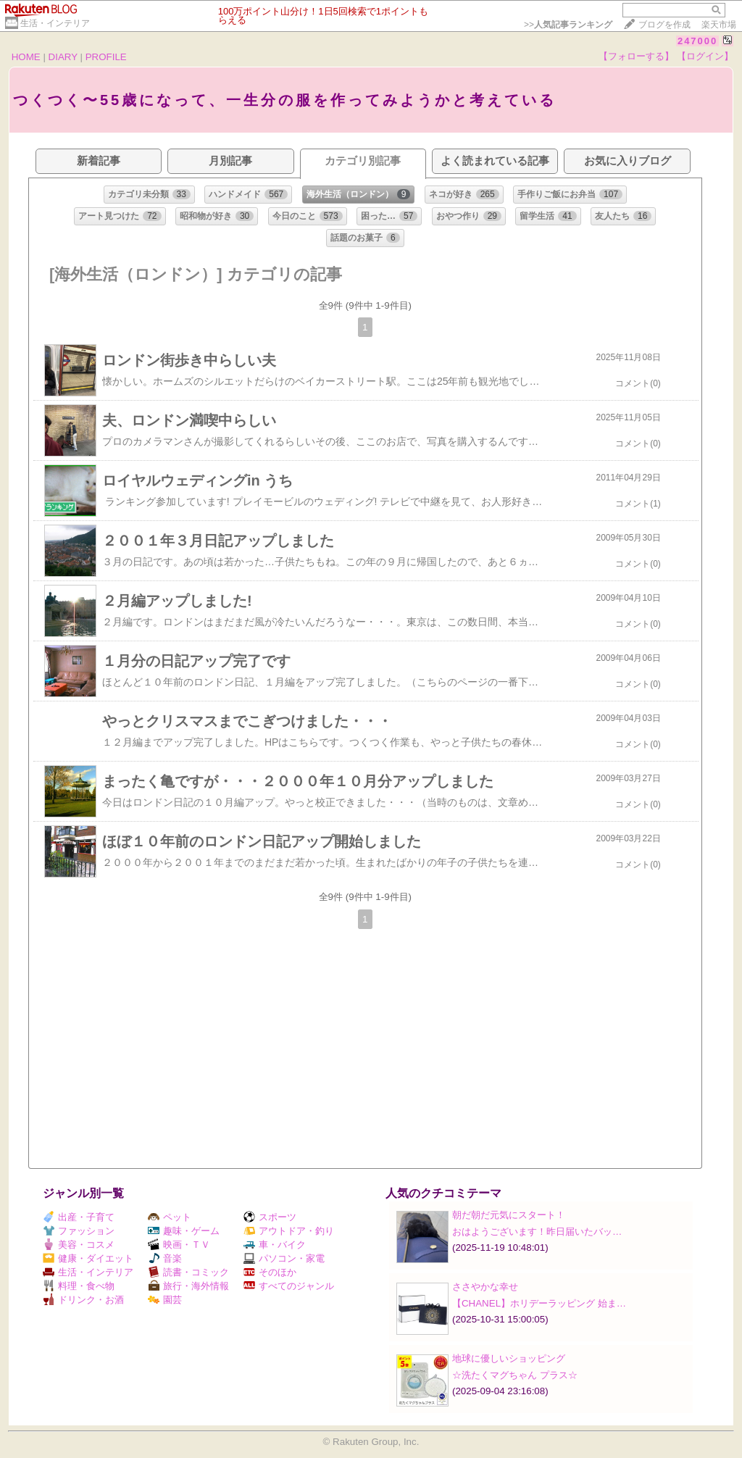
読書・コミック (188, 1272)
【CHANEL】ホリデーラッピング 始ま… (539, 1303)
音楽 (165, 1258)
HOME (26, 56)
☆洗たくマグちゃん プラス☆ (515, 1375)
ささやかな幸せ (485, 1286)
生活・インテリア (55, 23)
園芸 (165, 1299)
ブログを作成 (664, 25)
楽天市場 (718, 25)
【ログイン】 (705, 56)
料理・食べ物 (78, 1285)
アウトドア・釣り (288, 1230)
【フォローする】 (636, 56)
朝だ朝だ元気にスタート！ (508, 1214)
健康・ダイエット (88, 1258)
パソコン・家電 (284, 1258)
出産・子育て (78, 1217)
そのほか (269, 1272)
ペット (169, 1217)
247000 (697, 41)
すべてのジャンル (288, 1285)
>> (568, 25)
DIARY (63, 56)
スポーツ (269, 1217)
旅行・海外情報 (188, 1285)
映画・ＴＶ (179, 1244)
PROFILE (106, 56)
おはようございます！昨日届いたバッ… (537, 1231)
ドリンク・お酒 (83, 1299)
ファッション (78, 1230)
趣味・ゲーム (184, 1230)
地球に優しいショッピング (508, 1358)
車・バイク (274, 1244)
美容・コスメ (78, 1244)
